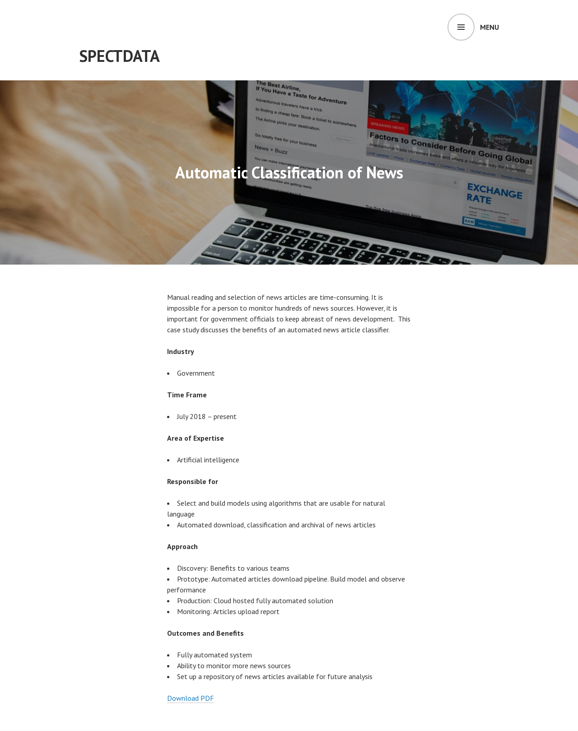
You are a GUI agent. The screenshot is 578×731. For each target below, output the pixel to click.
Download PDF (190, 698)
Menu (489, 27)
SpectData (119, 55)
